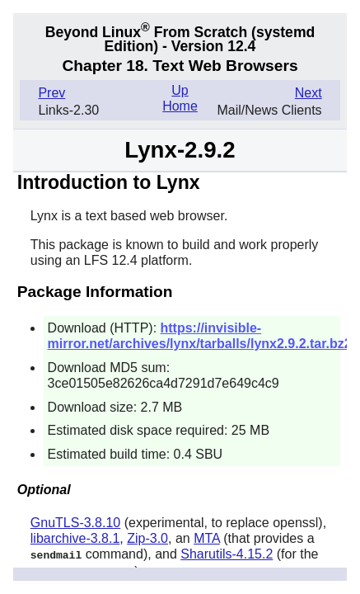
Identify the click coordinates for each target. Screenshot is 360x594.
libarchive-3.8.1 (75, 538)
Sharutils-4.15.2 (226, 554)
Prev (51, 93)
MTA (207, 538)
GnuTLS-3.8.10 (75, 523)
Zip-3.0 (147, 538)
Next (308, 93)
